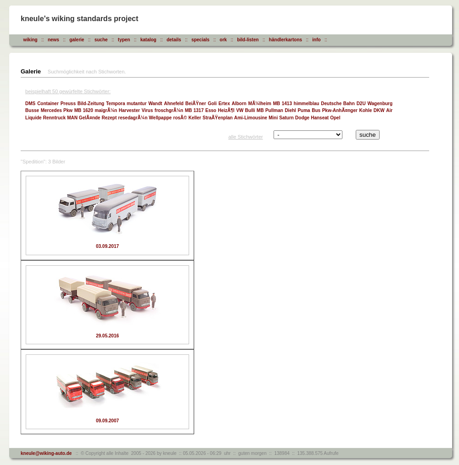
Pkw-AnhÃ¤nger (340, 110)
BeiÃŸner (195, 103)
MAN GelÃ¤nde (83, 117)
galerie (76, 39)
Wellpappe (160, 117)
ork (223, 39)
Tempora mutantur (126, 103)
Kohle (365, 110)
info (316, 39)
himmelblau (306, 103)
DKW (379, 110)
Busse (32, 110)
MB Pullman (270, 110)
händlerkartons (285, 39)
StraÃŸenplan (217, 117)
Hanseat (320, 117)
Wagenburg (379, 103)
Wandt (155, 103)
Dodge (302, 117)
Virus (147, 110)
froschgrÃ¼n (169, 110)
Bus (316, 110)
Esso (210, 110)
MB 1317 (194, 110)
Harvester (129, 110)
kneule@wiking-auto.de (46, 453)
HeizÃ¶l (226, 110)
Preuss (68, 103)
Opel (335, 117)
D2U (361, 103)
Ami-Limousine (250, 117)
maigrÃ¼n (106, 110)
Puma (303, 110)
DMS (30, 103)
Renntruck (54, 117)
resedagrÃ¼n (132, 117)
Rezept (109, 117)
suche (101, 39)
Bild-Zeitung (91, 103)
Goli (212, 103)
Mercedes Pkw (57, 110)
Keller (194, 117)
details (174, 39)
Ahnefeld (174, 103)
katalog (148, 39)
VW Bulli (245, 110)
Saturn (286, 117)
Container (48, 103)
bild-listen (247, 39)
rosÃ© (180, 117)
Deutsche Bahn (338, 103)
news (53, 39)
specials (200, 39)
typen (124, 39)
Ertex (224, 103)
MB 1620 (83, 110)
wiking (30, 39)
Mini (273, 117)
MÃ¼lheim (259, 103)
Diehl (290, 110)
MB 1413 (282, 103)
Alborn (239, 103)
